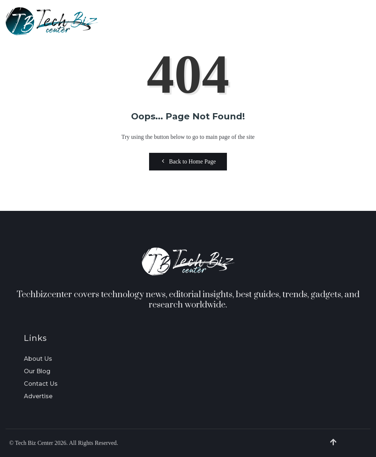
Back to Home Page (188, 161)
